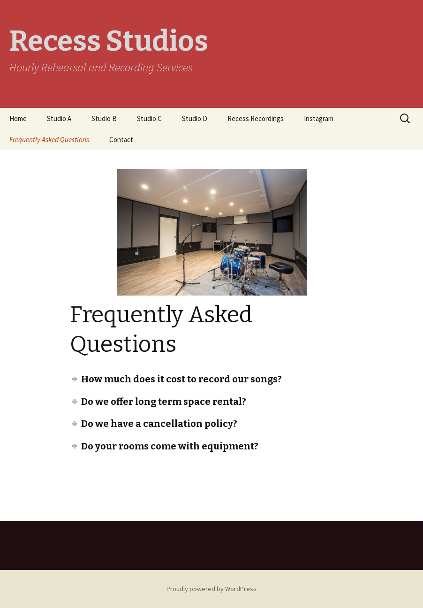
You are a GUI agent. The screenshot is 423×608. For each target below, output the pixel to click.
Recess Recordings (255, 118)
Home (18, 118)
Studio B (104, 118)
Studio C (149, 118)
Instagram (318, 118)
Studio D (194, 118)
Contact (121, 139)
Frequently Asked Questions (49, 139)
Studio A (59, 118)
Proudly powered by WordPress (211, 589)
